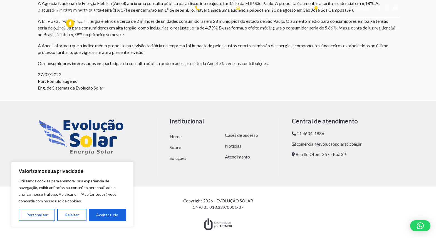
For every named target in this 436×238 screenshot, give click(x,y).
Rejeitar (72, 214)
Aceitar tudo (107, 214)
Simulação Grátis (343, 27)
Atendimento (387, 27)
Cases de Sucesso (262, 27)
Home (163, 27)
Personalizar (37, 214)
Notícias (303, 27)
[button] (420, 225)
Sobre (190, 27)
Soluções (221, 27)
